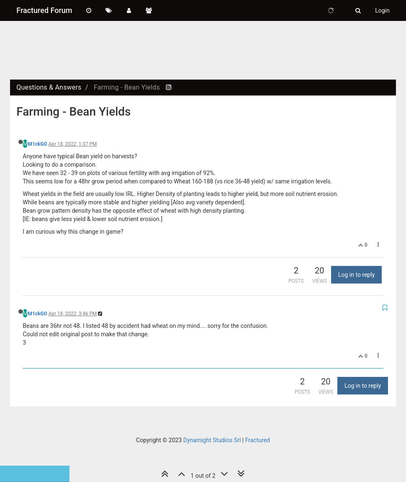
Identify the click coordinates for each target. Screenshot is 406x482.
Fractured (257, 440)
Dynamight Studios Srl (212, 440)
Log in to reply (356, 274)
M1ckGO (37, 144)
